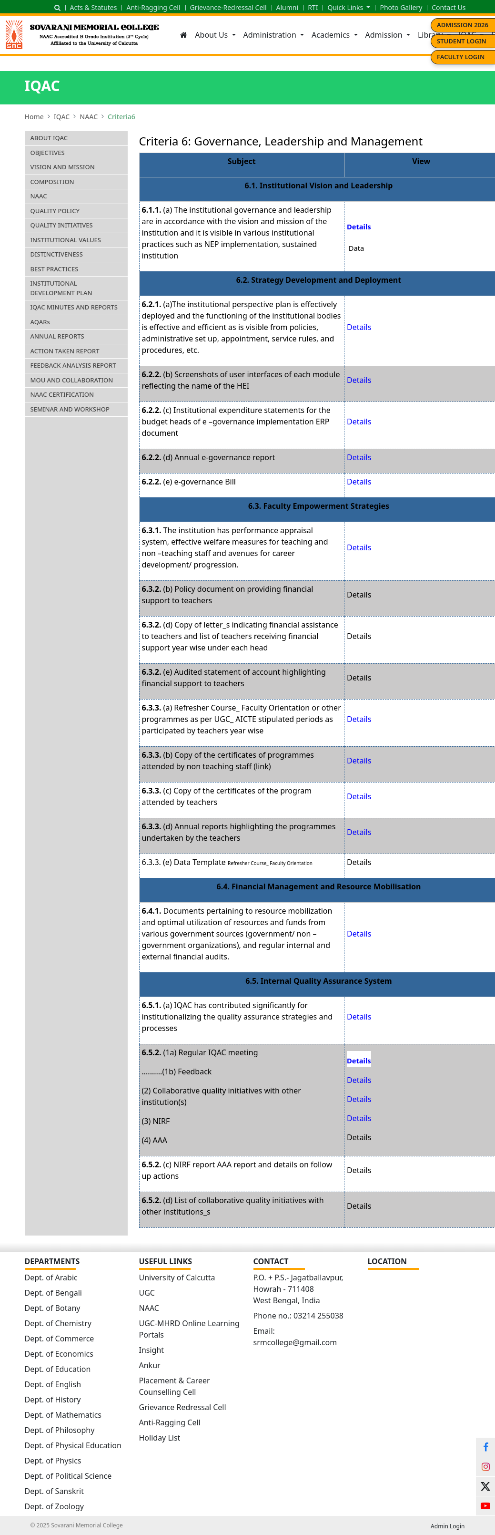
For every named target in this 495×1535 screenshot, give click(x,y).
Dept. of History (53, 1399)
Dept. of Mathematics (63, 1415)
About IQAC (49, 138)
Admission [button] (384, 35)
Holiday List (160, 1437)
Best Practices (54, 269)
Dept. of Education (58, 1369)
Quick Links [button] (345, 7)
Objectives (47, 152)
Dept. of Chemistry (58, 1323)
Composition (52, 181)
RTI (313, 7)
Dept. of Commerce (59, 1338)
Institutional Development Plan (61, 288)
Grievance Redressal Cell (182, 1407)
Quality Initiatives (61, 225)
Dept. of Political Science (68, 1476)
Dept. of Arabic (51, 1277)
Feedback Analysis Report (73, 365)
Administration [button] (271, 35)
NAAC (89, 116)
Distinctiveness (56, 254)
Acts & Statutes (93, 7)
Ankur (150, 1365)
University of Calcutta (177, 1277)
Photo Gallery (401, 7)
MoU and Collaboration (71, 380)
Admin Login (448, 1526)
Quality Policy (55, 210)
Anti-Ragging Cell (153, 7)
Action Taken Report (65, 351)
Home (34, 116)
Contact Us (448, 7)
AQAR (40, 322)
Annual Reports (57, 336)
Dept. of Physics (53, 1460)
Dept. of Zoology (54, 1506)
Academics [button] (332, 35)
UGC (147, 1293)
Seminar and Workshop (70, 409)
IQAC (62, 116)
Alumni (287, 7)
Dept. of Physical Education (73, 1445)
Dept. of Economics (59, 1354)
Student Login (461, 41)
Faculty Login (461, 56)
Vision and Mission (62, 167)
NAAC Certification (62, 394)
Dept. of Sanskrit (54, 1491)
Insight (151, 1350)
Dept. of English (53, 1384)
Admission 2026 (462, 25)
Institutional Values (65, 240)
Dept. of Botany (53, 1308)
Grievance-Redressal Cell (228, 7)
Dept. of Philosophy (60, 1430)
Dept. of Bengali (53, 1293)
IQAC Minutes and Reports (74, 307)
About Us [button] (212, 35)
